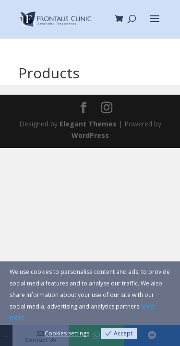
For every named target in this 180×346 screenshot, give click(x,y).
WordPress (90, 135)
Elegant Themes (88, 123)
